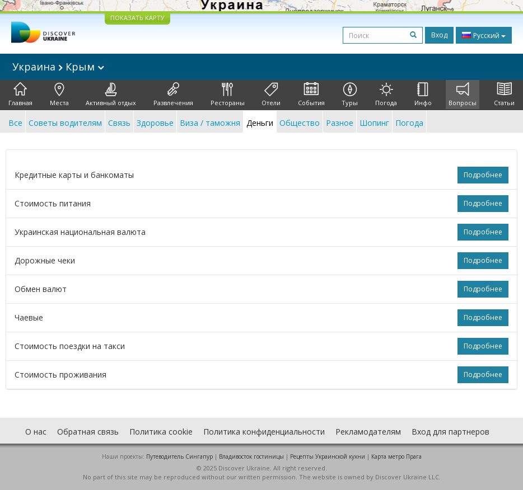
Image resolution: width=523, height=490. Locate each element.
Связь (119, 122)
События (311, 94)
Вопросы (463, 94)
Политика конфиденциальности (264, 431)
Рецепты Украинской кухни (327, 456)
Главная (20, 94)
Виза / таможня (210, 122)
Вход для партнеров (450, 431)
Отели (271, 94)
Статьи (504, 94)
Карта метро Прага (396, 456)
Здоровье (155, 122)
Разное (339, 122)
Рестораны (228, 94)
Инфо (423, 94)
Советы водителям (65, 122)
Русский (484, 35)
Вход (439, 35)
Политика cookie (161, 431)
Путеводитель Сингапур (179, 456)
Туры (350, 94)
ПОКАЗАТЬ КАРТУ (137, 17)
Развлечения (173, 94)
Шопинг (374, 122)
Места (59, 94)
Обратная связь (88, 431)
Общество (299, 122)
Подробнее (483, 175)
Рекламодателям (368, 431)
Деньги (259, 122)
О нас (35, 431)
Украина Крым (58, 66)
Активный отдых (111, 94)
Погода (386, 94)
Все (15, 122)
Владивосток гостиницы (251, 456)
